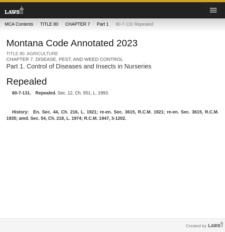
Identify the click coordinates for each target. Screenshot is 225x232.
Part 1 (102, 24)
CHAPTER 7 (77, 24)
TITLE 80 (49, 24)
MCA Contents (19, 24)
